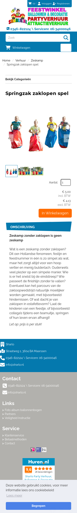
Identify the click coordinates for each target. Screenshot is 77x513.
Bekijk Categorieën (38, 79)
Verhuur (20, 60)
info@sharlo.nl (15, 364)
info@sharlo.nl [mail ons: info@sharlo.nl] (17, 392)
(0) (31, 3)
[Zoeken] (66, 38)
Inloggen (47, 3)
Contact (10, 443)
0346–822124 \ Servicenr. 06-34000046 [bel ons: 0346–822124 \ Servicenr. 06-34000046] (33, 385)
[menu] (66, 48)
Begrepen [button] (38, 505)
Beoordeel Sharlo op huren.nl (39, 474)
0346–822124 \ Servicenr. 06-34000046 (28, 358)
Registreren (63, 3)
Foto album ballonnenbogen (23, 410)
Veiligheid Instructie (17, 418)
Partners (10, 414)
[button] (9, 138)
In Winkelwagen (55, 213)
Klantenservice (14, 435)
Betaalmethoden (16, 439)
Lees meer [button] (14, 495)
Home (6, 60)
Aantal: (53, 182)
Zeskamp (37, 60)
